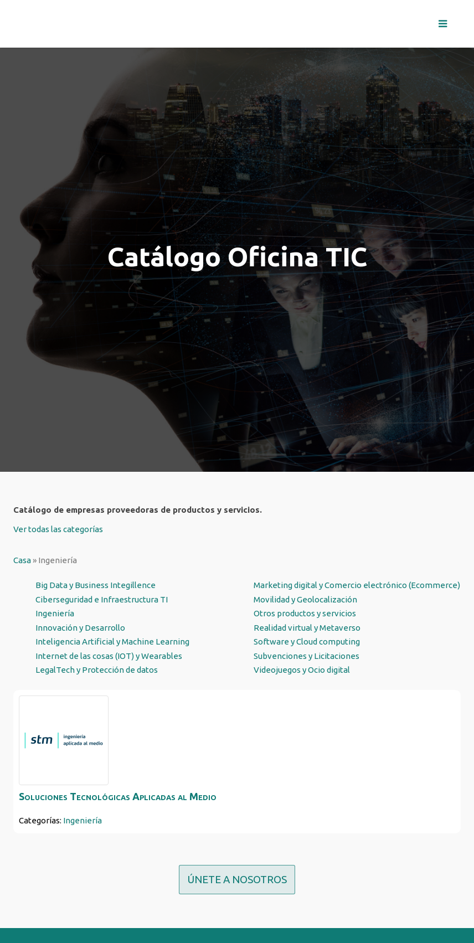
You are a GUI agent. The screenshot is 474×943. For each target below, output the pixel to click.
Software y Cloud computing (307, 641)
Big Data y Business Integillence (95, 585)
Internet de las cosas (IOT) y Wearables (108, 656)
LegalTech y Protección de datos (96, 669)
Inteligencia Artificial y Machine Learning (112, 641)
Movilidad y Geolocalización (305, 599)
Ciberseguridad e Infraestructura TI (101, 599)
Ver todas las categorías (58, 529)
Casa (22, 560)
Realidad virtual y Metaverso (307, 627)
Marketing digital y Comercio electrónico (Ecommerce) (357, 585)
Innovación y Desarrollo (80, 627)
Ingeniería (54, 613)
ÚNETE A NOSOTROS (237, 879)
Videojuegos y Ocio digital (302, 669)
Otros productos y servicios (305, 613)
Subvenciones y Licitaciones (306, 656)
